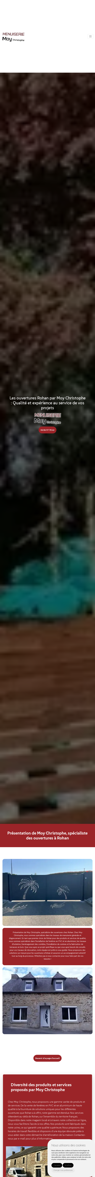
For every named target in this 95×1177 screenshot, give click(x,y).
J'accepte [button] (56, 1165)
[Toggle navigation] (90, 36)
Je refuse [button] (68, 1165)
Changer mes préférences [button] (63, 1170)
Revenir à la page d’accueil (47, 1058)
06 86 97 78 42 (47, 430)
